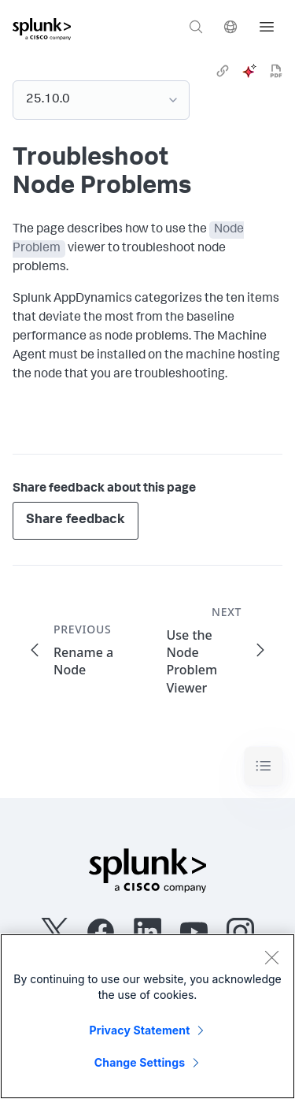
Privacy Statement (140, 1030)
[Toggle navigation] (263, 766)
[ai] (249, 71)
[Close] (271, 957)
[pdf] (276, 71)
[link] (223, 71)
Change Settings (139, 1062)
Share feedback (75, 520)
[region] (147, 1016)
